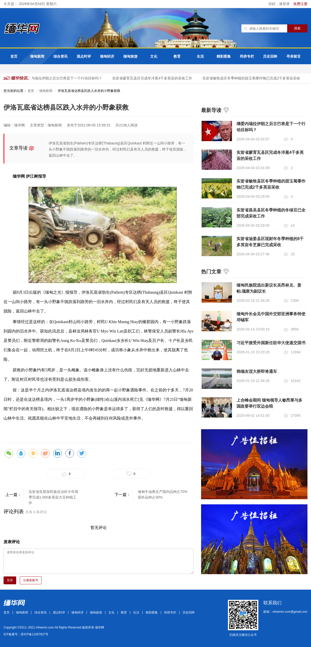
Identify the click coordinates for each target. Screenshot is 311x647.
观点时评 (84, 56)
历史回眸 (270, 56)
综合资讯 (60, 56)
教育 (177, 56)
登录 (10, 580)
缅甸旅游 (130, 56)
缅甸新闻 (37, 56)
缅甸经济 (107, 56)
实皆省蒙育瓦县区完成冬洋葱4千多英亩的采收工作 (153, 78)
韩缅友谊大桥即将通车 (257, 371)
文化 (153, 56)
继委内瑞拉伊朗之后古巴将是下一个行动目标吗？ (64, 78)
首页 (13, 56)
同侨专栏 (247, 56)
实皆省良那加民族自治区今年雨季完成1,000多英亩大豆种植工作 (53, 495)
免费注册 (300, 4)
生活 (200, 56)
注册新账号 (30, 580)
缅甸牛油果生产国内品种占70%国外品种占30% (162, 494)
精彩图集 (224, 56)
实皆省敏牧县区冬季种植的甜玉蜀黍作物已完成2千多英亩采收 (252, 78)
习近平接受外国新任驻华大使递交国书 (271, 343)
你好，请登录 (279, 4)
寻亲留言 (293, 56)
